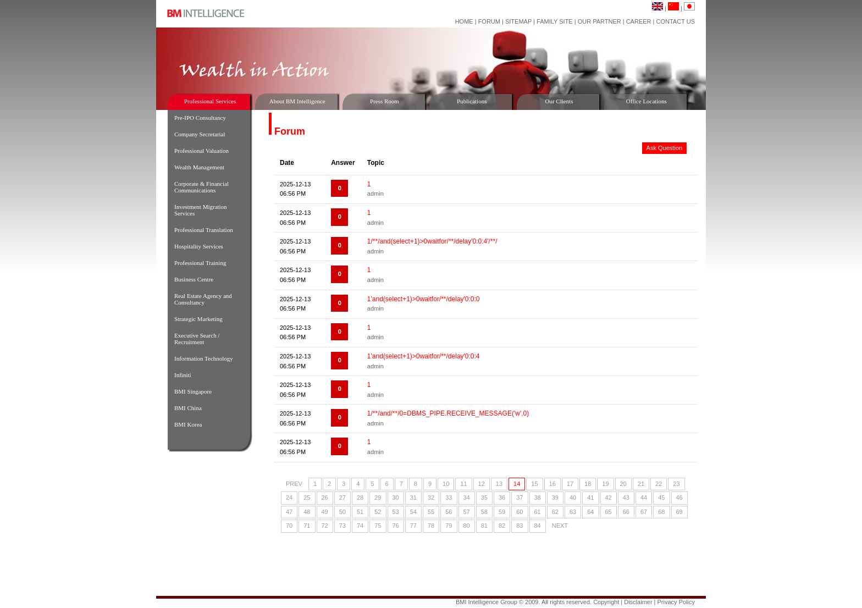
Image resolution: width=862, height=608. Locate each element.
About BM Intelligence (297, 101)
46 (679, 497)
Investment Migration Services (200, 210)
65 (608, 511)
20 (623, 483)
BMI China (188, 408)
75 (377, 525)
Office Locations (646, 101)
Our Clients (559, 101)
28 (360, 497)
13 (499, 483)
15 (534, 483)
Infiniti (182, 375)
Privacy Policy (676, 602)
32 (431, 497)
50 (342, 511)
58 (484, 511)
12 (481, 483)
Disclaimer (638, 602)
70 (289, 525)
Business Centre (193, 279)
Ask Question (664, 148)
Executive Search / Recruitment (196, 338)
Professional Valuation (201, 150)
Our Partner (599, 21)
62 (555, 511)
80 (466, 525)
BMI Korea (188, 424)
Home (464, 21)
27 (342, 497)
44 (643, 497)
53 (396, 511)
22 (658, 483)
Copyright (606, 602)
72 (325, 525)
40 (573, 497)
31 (413, 497)
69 (679, 511)
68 (661, 511)
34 (466, 497)
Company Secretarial (199, 134)
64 (590, 511)
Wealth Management (199, 167)
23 (676, 483)
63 (573, 511)
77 (413, 525)
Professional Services (210, 101)
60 (519, 511)
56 (448, 511)
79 (448, 525)
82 (502, 525)
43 (626, 497)
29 (377, 497)
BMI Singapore (193, 391)
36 (502, 497)
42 (608, 497)
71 (306, 525)
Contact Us (675, 21)
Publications (472, 101)
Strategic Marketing (198, 319)
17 (570, 483)
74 (360, 525)
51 (360, 511)
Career (638, 21)
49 (325, 511)
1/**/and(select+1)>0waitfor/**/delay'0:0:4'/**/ (432, 241)
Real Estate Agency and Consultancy (203, 299)
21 (641, 483)
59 (502, 511)
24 (289, 497)
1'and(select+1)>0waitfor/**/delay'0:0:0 (423, 299)
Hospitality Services (198, 246)
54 (413, 511)
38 (537, 497)
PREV (294, 483)
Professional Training (200, 262)
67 (643, 511)
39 (555, 497)
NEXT (560, 525)
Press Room (384, 101)
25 (306, 497)
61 (537, 511)
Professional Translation (203, 229)
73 (342, 525)
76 (396, 525)
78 (431, 525)
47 (289, 511)
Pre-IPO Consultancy (200, 117)
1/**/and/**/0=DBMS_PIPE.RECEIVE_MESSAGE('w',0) (448, 413)
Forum (489, 21)
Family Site (555, 21)
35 (484, 497)
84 (537, 525)
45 (661, 497)
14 (516, 483)
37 (519, 497)
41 (590, 497)
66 (626, 511)
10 (446, 483)
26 (325, 497)
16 (552, 483)
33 (448, 497)
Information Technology (203, 358)
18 (587, 483)
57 (466, 511)
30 (396, 497)
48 (306, 511)
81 (484, 525)
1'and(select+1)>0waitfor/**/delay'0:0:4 (423, 356)
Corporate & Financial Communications (201, 187)
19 (605, 483)
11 (463, 483)
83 (519, 525)
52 (377, 511)
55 (431, 511)
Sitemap (518, 21)
